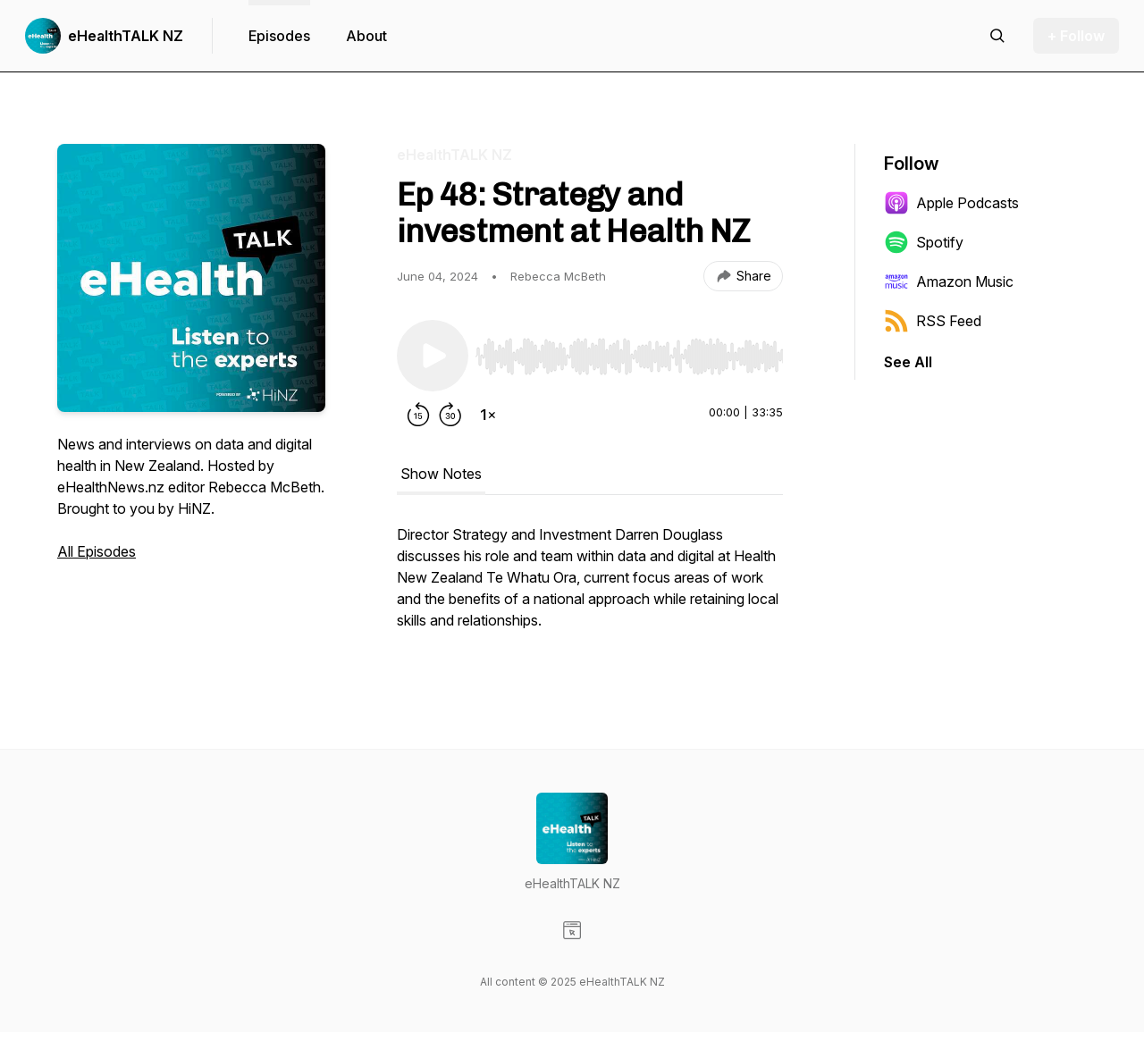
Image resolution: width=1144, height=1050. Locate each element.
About (366, 36)
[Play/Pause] (432, 355)
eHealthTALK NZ (125, 36)
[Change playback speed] (488, 414)
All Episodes (96, 551)
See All (908, 362)
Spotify (923, 242)
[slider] (629, 356)
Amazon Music (949, 281)
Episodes (279, 36)
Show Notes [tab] (441, 474)
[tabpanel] (590, 586)
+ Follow (1076, 36)
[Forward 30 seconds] (450, 414)
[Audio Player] (629, 351)
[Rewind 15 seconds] (418, 414)
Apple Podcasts (951, 202)
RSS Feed (932, 320)
